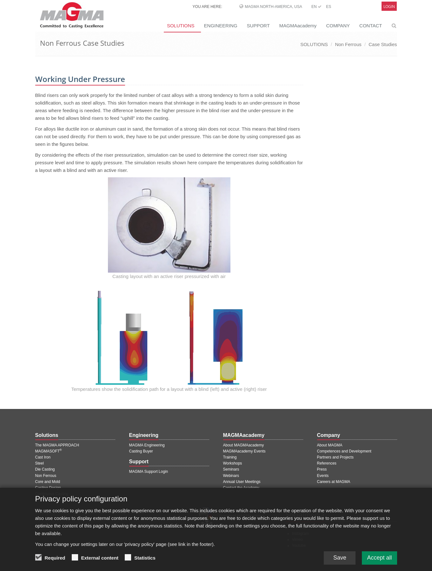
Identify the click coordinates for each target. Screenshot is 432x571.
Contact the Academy (241, 488)
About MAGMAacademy (243, 445)
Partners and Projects (335, 457)
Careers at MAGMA (333, 481)
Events (323, 475)
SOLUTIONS (181, 25)
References (326, 463)
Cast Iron (43, 457)
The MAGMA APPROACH (57, 445)
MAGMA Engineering (147, 445)
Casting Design (48, 488)
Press (322, 469)
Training (230, 457)
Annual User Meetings (242, 481)
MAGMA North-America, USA (273, 6)
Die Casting (45, 469)
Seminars (231, 469)
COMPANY (338, 25)
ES (328, 6)
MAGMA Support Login (148, 471)
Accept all (379, 559)
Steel (39, 463)
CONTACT (370, 25)
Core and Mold (47, 481)
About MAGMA (329, 445)
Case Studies (383, 44)
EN (316, 6)
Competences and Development (344, 451)
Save (339, 559)
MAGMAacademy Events (244, 451)
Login (389, 6)
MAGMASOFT (48, 451)
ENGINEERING (220, 25)
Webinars (231, 475)
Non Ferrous (348, 44)
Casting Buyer (141, 451)
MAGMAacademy (298, 25)
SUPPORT (258, 25)
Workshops (232, 463)
